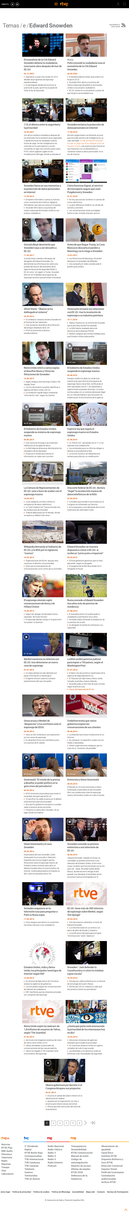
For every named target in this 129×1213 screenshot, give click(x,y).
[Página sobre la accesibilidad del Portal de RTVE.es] (78, 1192)
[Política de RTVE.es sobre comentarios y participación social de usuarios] (117, 1192)
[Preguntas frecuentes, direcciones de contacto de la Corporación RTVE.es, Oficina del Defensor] (101, 1192)
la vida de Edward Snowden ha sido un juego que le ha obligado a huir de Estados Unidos (85, 143)
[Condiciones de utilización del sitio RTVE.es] (5, 1192)
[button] (85, 1123)
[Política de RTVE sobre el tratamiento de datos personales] (21, 1192)
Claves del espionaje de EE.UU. (81, 689)
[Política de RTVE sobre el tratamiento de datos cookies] (41, 1192)
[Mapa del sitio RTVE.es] (90, 1192)
